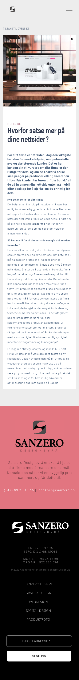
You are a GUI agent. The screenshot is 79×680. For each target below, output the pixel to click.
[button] (68, 8)
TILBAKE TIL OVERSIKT (16, 28)
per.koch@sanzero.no (57, 490)
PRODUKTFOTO (38, 619)
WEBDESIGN (38, 602)
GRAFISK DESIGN (38, 593)
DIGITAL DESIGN (38, 611)
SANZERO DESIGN (38, 584)
